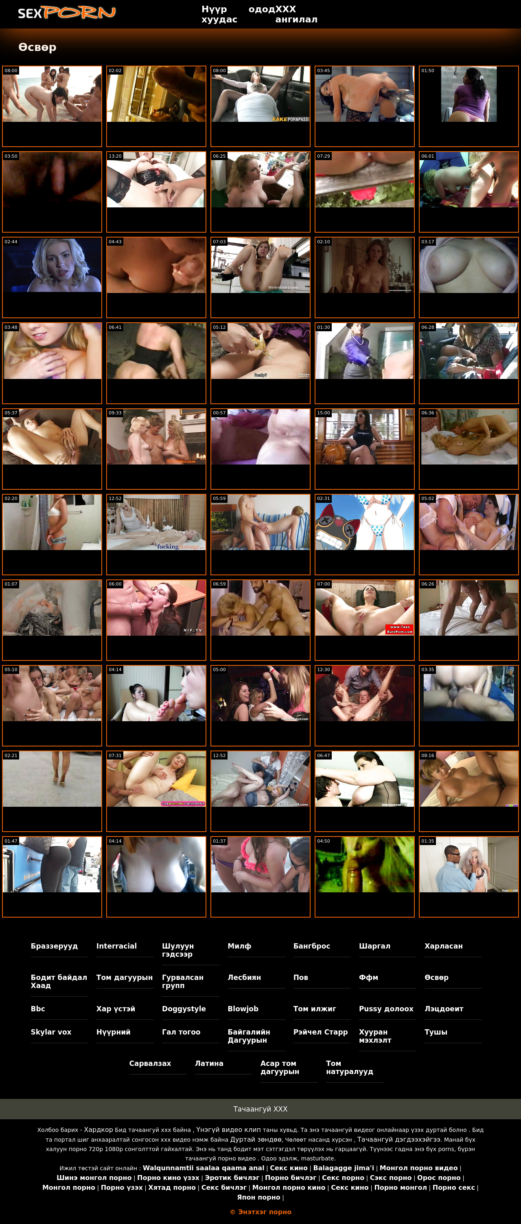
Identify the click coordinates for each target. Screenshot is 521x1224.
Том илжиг (314, 1009)
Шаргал (374, 946)
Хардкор (98, 1130)
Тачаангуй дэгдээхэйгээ (398, 1139)
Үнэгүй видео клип (228, 1130)
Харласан (444, 946)
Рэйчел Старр (320, 1032)
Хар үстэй (116, 1009)
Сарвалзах (150, 1063)
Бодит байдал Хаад (59, 981)
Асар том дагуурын (280, 1067)
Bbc (38, 1009)
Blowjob (243, 1009)
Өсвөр (437, 977)
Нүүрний (113, 1032)
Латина (209, 1063)
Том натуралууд (349, 1067)
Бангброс (312, 946)
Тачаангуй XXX (260, 1109)
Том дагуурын (124, 977)
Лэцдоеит (444, 1009)
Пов (301, 977)
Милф (239, 946)
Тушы (436, 1032)
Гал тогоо (181, 1032)
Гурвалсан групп (183, 981)
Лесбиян (244, 977)
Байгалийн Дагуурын (249, 1036)
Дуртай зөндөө (256, 1139)
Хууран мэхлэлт (375, 1036)
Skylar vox (51, 1032)
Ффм (369, 977)
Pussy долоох (386, 1009)
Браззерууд (54, 946)
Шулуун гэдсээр (178, 950)
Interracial (116, 946)
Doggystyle (184, 1009)
